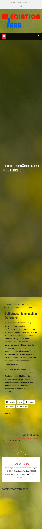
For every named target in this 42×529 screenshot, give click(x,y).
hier (34, 338)
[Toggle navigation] (4, 36)
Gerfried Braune (21, 463)
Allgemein (30, 309)
